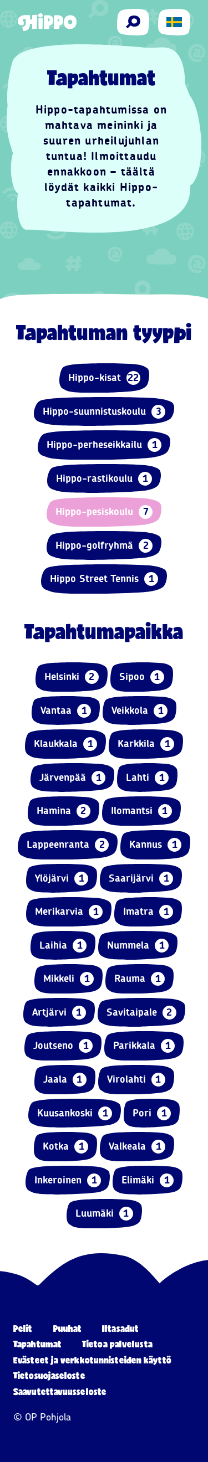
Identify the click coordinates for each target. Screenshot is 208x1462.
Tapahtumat (37, 1343)
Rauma (139, 979)
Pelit (23, 1328)
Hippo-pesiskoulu (104, 512)
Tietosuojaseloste (49, 1375)
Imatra (148, 912)
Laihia (63, 946)
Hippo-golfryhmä (104, 546)
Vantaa (65, 711)
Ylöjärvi (61, 879)
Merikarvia (69, 912)
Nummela (138, 946)
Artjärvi (59, 1013)
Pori (152, 1113)
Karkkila (146, 744)
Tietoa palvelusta (117, 1343)
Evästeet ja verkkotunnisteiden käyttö (92, 1359)
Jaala (65, 1080)
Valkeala (137, 1147)
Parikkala (144, 1046)
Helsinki (71, 677)
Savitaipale (141, 1013)
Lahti (147, 778)
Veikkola (139, 711)
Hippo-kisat (104, 378)
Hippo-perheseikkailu (104, 445)
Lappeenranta (68, 845)
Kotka (65, 1147)
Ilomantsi (141, 811)
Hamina (63, 811)
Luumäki (104, 1214)
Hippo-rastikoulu (104, 479)
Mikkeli (68, 979)
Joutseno (63, 1046)
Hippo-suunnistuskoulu (104, 412)
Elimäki (147, 1180)
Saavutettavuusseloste (59, 1391)
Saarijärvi (141, 879)
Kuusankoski (74, 1113)
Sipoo (141, 677)
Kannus (155, 845)
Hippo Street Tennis (104, 579)
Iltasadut (120, 1328)
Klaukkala (65, 744)
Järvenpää (72, 778)
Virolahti (136, 1080)
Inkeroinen (67, 1180)
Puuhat (67, 1328)
